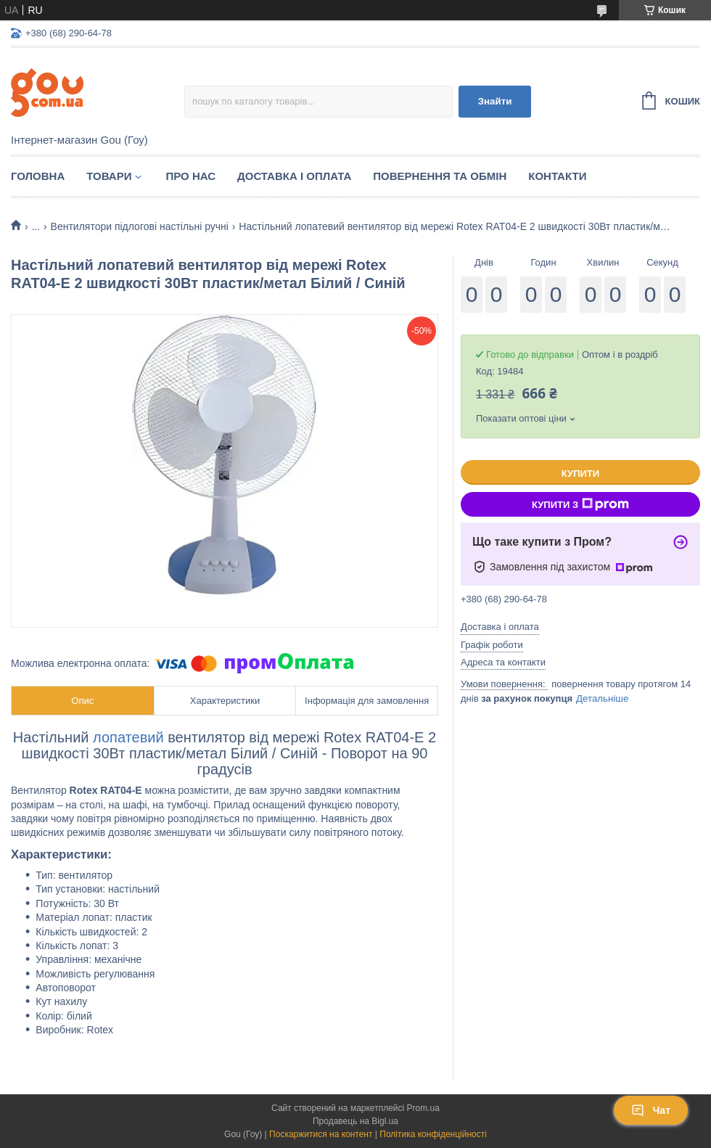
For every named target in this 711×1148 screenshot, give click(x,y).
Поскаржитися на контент (320, 1134)
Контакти (557, 176)
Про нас (190, 176)
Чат (650, 1110)
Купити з (580, 504)
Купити (580, 473)
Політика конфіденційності (433, 1134)
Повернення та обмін (439, 176)
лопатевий (130, 737)
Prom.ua (423, 1108)
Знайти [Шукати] (495, 101)
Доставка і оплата (294, 176)
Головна (38, 176)
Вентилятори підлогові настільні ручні (140, 226)
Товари (108, 176)
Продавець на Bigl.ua (355, 1121)
